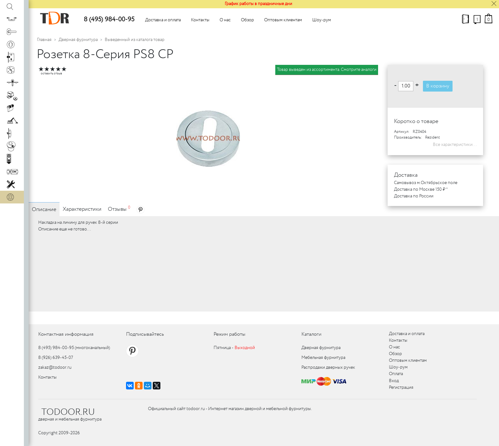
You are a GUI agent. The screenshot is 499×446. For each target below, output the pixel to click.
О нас (225, 20)
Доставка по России (413, 196)
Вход (394, 381)
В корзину (437, 86)
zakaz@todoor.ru (55, 367)
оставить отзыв (51, 73)
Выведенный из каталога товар (135, 40)
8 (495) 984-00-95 (109, 19)
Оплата (396, 374)
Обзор (247, 20)
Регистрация (401, 387)
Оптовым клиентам (283, 20)
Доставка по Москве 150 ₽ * (421, 189)
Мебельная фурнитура (323, 357)
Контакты (200, 20)
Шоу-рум (321, 20)
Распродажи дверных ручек (328, 367)
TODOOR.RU (68, 412)
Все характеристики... (455, 144)
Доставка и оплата (163, 20)
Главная (44, 40)
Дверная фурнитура (78, 40)
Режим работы (229, 334)
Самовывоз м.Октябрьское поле (425, 183)
